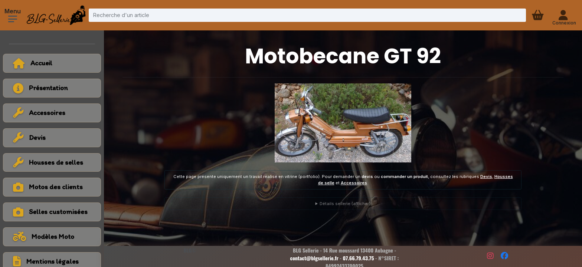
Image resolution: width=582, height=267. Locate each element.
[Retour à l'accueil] (52, 63)
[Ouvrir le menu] (12, 19)
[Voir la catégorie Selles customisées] (52, 211)
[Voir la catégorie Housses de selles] (52, 162)
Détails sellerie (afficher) (345, 203)
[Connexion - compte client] (564, 15)
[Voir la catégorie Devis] (52, 137)
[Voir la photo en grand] (343, 122)
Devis (486, 176)
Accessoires (354, 182)
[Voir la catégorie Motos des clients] (52, 187)
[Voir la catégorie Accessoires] (52, 112)
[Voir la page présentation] (52, 88)
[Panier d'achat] (538, 15)
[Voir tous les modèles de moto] (52, 236)
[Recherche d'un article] (307, 15)
